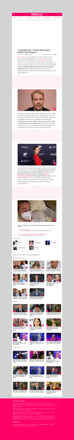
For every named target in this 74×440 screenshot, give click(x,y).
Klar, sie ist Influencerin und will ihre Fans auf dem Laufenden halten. (36, 230)
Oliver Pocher (21, 57)
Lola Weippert (40, 59)
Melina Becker (29, 54)
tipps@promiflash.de (35, 254)
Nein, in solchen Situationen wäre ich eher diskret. (32, 235)
